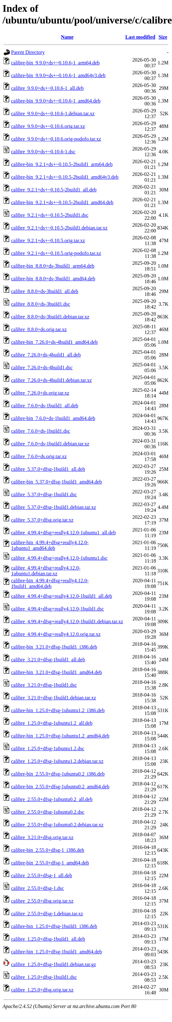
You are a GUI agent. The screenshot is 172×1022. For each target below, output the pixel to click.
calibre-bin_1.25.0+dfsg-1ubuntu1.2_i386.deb (58, 710)
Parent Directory (28, 52)
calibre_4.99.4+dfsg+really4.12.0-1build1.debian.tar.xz (67, 621)
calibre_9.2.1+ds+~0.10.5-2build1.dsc (49, 215)
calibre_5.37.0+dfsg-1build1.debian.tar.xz (53, 507)
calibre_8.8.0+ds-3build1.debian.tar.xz (50, 316)
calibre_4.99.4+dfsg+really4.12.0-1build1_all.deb (61, 596)
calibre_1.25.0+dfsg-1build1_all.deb (48, 939)
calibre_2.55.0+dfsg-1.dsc (37, 888)
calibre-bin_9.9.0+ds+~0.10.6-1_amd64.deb (55, 101)
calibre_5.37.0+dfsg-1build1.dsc (44, 494)
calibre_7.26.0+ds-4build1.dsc (42, 367)
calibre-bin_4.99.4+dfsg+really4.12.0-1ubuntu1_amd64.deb (50, 545)
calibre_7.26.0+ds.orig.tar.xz (40, 393)
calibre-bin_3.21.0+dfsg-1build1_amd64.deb (56, 672)
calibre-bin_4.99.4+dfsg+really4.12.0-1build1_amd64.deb (50, 583)
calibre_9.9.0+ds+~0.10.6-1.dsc (43, 151)
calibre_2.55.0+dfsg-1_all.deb (41, 875)
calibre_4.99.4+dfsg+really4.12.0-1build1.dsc (57, 608)
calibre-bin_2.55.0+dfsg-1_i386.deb (47, 850)
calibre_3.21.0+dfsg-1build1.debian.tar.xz (53, 697)
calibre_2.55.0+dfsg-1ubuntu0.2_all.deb (51, 799)
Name (67, 37)
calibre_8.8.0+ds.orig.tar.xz (39, 329)
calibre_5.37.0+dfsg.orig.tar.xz (42, 520)
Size (162, 37)
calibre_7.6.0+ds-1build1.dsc (40, 431)
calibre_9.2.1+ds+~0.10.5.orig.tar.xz (48, 240)
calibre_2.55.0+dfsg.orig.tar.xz (42, 901)
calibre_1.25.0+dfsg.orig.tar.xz (42, 989)
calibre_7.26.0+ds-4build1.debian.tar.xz (51, 380)
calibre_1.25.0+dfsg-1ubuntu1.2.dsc (47, 748)
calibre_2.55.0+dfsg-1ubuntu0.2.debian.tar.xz (57, 824)
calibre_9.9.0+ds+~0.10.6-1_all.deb (47, 88)
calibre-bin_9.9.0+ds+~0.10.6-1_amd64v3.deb (58, 75)
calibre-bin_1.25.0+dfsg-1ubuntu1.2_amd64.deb (60, 735)
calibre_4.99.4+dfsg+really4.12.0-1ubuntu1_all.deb (63, 532)
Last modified (140, 37)
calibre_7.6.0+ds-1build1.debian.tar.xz (50, 443)
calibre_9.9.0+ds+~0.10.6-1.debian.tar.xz (53, 113)
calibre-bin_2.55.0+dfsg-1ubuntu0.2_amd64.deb (60, 786)
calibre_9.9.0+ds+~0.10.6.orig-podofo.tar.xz (56, 139)
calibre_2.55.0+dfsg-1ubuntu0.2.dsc (47, 812)
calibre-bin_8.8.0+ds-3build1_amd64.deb (53, 278)
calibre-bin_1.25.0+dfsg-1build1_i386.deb (54, 926)
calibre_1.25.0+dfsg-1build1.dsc (44, 977)
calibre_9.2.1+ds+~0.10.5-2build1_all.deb (54, 189)
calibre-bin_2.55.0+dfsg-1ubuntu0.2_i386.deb (58, 774)
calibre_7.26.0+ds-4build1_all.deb (46, 354)
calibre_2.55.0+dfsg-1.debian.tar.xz (47, 913)
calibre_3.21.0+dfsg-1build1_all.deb (48, 659)
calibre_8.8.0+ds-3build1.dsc (40, 304)
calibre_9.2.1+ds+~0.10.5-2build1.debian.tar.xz (59, 227)
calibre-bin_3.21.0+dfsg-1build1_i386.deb (54, 647)
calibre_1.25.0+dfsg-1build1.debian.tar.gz (53, 964)
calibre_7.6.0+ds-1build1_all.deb (44, 405)
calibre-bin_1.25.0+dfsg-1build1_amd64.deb (56, 951)
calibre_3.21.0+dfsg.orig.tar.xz (42, 837)
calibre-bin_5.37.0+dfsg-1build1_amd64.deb (56, 481)
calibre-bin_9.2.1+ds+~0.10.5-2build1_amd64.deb (62, 202)
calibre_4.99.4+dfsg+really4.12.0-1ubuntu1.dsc (59, 558)
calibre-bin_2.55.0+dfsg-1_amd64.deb (50, 862)
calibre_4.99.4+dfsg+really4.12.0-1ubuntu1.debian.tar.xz (45, 570)
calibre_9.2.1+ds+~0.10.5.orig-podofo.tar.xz (56, 253)
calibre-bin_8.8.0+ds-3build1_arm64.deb (52, 266)
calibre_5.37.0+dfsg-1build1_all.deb (48, 469)
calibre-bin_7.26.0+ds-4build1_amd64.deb (54, 342)
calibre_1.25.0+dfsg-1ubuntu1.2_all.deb (51, 723)
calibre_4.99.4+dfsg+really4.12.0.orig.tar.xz (55, 634)
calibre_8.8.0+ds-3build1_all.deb (44, 291)
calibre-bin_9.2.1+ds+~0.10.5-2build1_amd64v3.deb (64, 177)
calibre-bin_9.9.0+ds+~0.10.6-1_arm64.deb (55, 62)
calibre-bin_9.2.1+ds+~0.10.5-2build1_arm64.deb (61, 164)
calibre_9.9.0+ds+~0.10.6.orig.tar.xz (48, 126)
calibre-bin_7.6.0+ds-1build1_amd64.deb (53, 418)
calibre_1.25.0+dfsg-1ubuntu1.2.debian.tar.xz (57, 761)
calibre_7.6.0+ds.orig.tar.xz (39, 456)
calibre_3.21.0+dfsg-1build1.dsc (44, 685)
